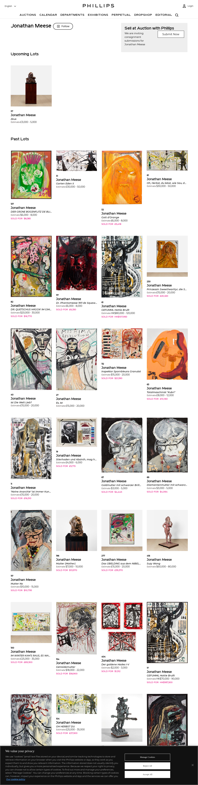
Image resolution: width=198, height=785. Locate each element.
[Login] (187, 6)
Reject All (147, 766)
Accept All (147, 774)
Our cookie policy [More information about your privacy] (15, 779)
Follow (63, 26)
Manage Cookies (147, 757)
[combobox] (10, 6)
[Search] (177, 15)
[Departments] (72, 15)
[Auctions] (28, 15)
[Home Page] (98, 6)
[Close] (192, 765)
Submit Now (170, 34)
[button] (31, 97)
